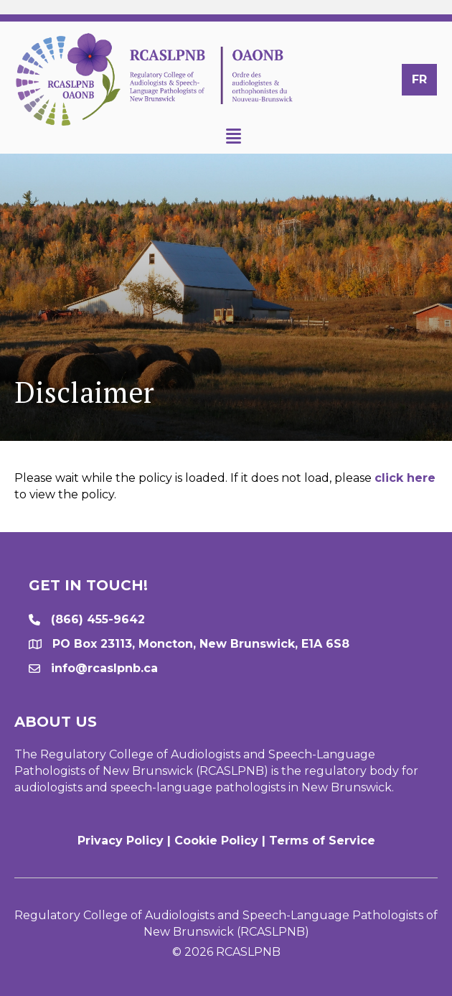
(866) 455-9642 (98, 619)
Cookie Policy (216, 840)
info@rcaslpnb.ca (104, 668)
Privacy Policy (120, 840)
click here (405, 478)
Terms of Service (322, 840)
